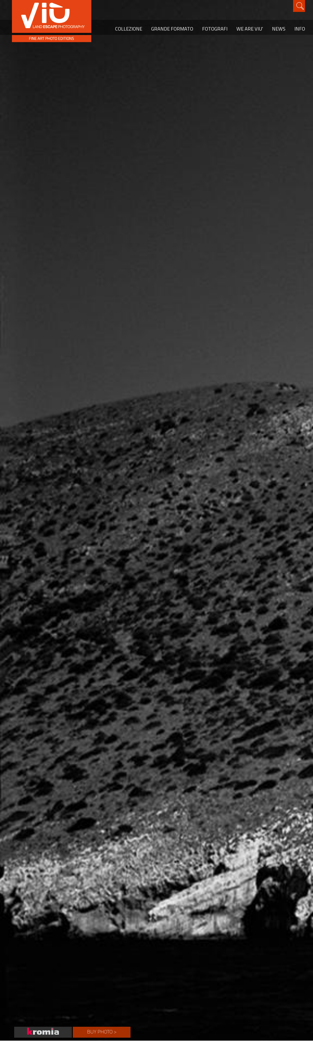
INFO (299, 29)
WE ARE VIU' (249, 29)
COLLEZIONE (128, 29)
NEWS (278, 29)
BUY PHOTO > (102, 1031)
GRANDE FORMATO (172, 29)
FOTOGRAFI (214, 29)
